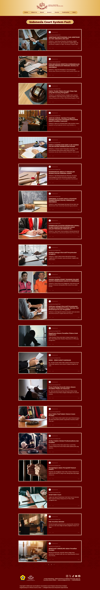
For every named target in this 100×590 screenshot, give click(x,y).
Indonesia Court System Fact (54, 35)
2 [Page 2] (51, 564)
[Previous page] (46, 564)
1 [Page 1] (48, 564)
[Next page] (54, 564)
